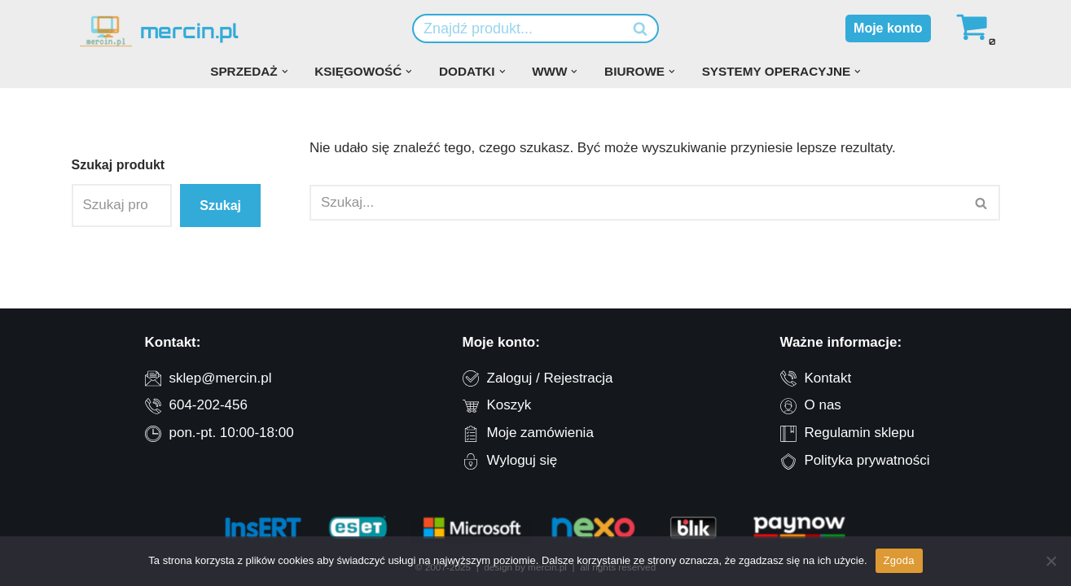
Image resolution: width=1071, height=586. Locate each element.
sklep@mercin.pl (220, 378)
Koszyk (509, 405)
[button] (285, 71)
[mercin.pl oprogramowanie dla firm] (159, 31)
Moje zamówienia (540, 432)
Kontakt (828, 378)
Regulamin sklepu (860, 432)
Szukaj (220, 205)
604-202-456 (208, 405)
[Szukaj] (517, 28)
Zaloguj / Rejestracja (550, 378)
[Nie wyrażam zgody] (1050, 561)
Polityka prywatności (867, 460)
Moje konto (888, 28)
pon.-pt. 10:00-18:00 (231, 432)
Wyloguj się (522, 460)
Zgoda (899, 560)
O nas (823, 405)
